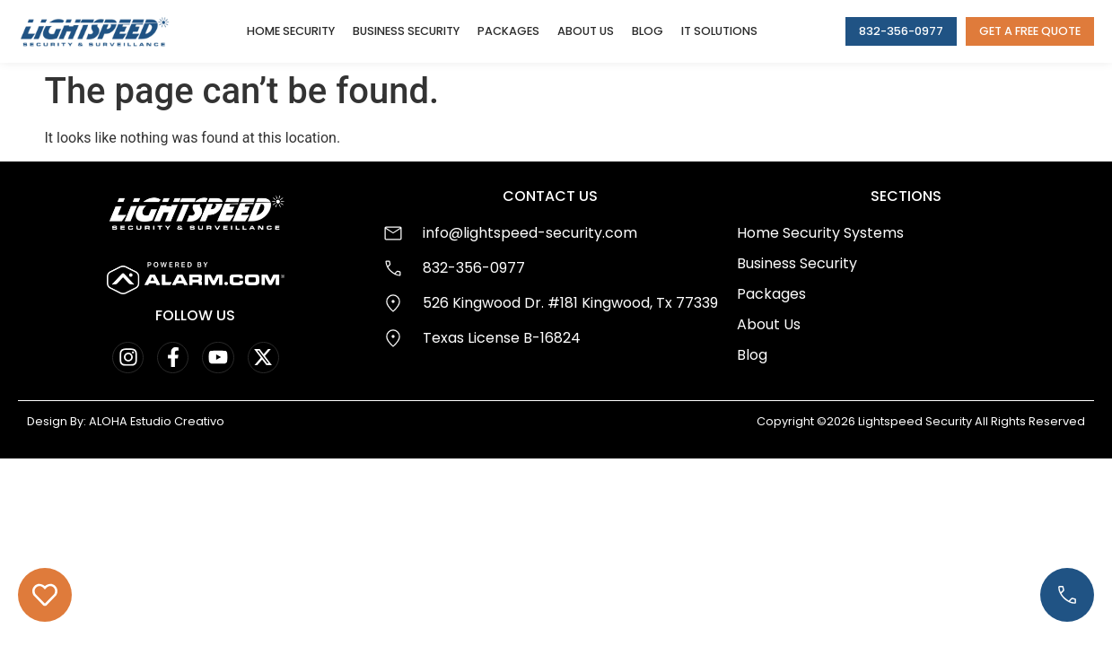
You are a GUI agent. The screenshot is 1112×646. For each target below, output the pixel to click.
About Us (585, 31)
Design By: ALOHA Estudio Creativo (125, 421)
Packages (508, 31)
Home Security (291, 31)
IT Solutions (719, 31)
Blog (647, 31)
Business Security (406, 31)
